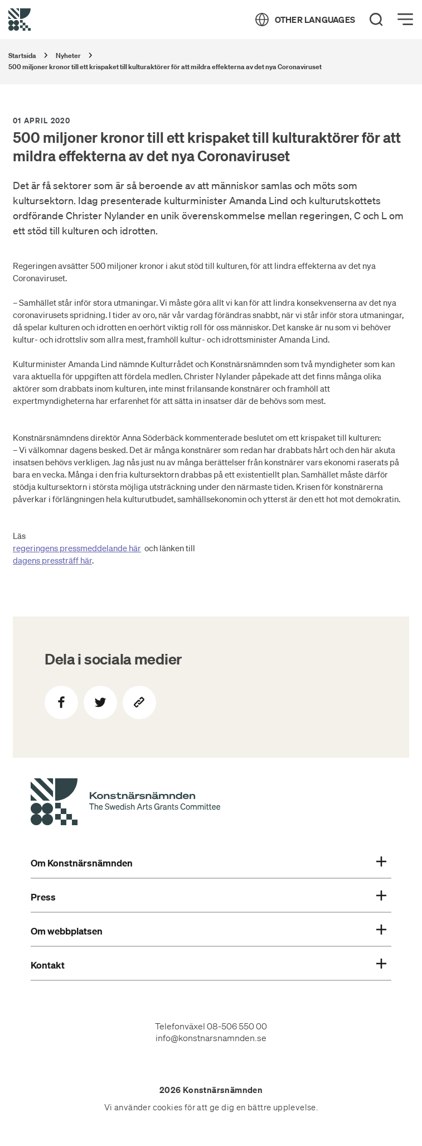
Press (208, 897)
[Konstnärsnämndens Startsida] (125, 803)
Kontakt (208, 965)
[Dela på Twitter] (100, 702)
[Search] (376, 19)
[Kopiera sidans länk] (139, 702)
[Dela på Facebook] (61, 702)
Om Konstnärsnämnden (208, 863)
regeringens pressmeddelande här (77, 547)
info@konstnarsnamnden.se (211, 1037)
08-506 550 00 (237, 1026)
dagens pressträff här (52, 560)
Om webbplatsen (208, 931)
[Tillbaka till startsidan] (19, 19)
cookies (168, 1107)
